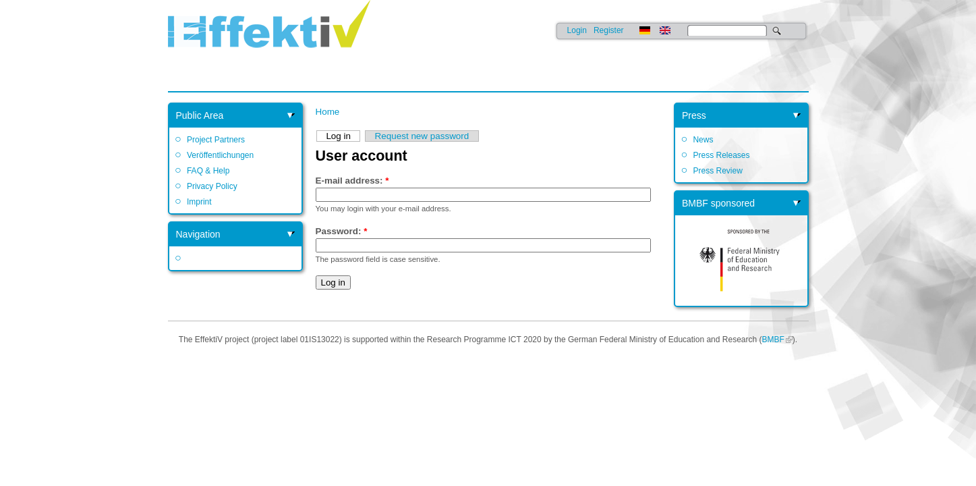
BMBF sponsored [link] (718, 203)
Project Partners (216, 139)
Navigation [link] (198, 234)
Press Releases (721, 155)
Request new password (422, 136)
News (703, 139)
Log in (338, 136)
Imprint (199, 202)
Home (328, 112)
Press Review (717, 171)
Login (577, 30)
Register (609, 30)
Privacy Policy (212, 186)
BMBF (773, 339)
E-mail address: (352, 181)
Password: (342, 231)
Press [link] (694, 115)
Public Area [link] (200, 115)
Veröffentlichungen (220, 155)
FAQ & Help (208, 171)
